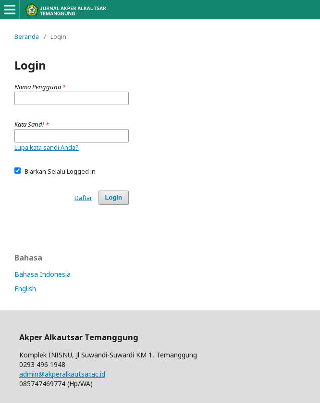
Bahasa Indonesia (42, 274)
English (25, 288)
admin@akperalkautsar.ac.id (62, 374)
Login (113, 197)
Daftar (83, 197)
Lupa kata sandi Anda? (46, 147)
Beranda (26, 36)
